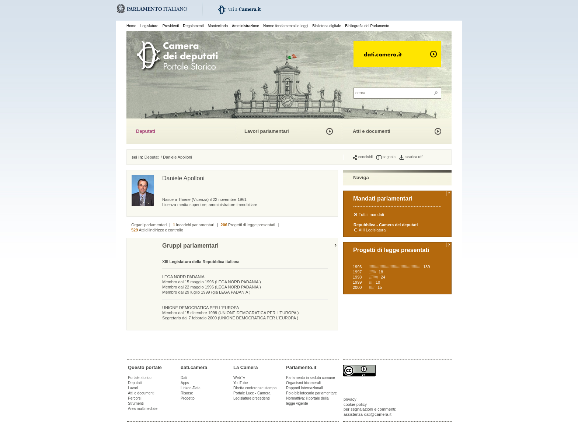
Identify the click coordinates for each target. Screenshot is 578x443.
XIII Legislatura (372, 230)
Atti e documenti (371, 131)
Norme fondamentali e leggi (285, 26)
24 (383, 277)
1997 (357, 272)
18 (381, 272)
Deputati (145, 131)
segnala (386, 157)
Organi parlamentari (149, 225)
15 (379, 287)
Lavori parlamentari (266, 131)
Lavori (133, 388)
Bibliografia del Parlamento (367, 26)
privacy (350, 399)
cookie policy (355, 404)
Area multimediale (142, 409)
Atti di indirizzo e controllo (157, 230)
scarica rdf (410, 157)
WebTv (239, 378)
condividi (363, 157)
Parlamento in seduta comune (310, 378)
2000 (357, 287)
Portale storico (140, 378)
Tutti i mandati (371, 214)
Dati (184, 378)
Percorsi (135, 398)
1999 (357, 282)
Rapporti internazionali (304, 388)
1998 (357, 277)
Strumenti (136, 403)
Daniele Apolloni (177, 157)
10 (378, 282)
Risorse (187, 393)
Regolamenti (193, 26)
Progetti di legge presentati (247, 225)
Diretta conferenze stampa (254, 388)
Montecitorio (217, 26)
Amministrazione (245, 26)
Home (131, 26)
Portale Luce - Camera (252, 393)
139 (426, 267)
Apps (185, 383)
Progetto (188, 398)
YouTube (240, 383)
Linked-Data (191, 388)
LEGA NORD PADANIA (183, 276)
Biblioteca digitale (326, 26)
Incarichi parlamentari (193, 225)
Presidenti (171, 26)
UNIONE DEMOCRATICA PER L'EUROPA (200, 307)
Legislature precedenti (251, 398)
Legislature (149, 26)
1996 (357, 267)
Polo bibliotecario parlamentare (311, 393)
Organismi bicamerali (303, 383)
